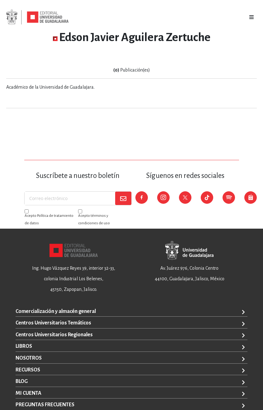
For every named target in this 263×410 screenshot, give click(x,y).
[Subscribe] (123, 198)
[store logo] (37, 17)
